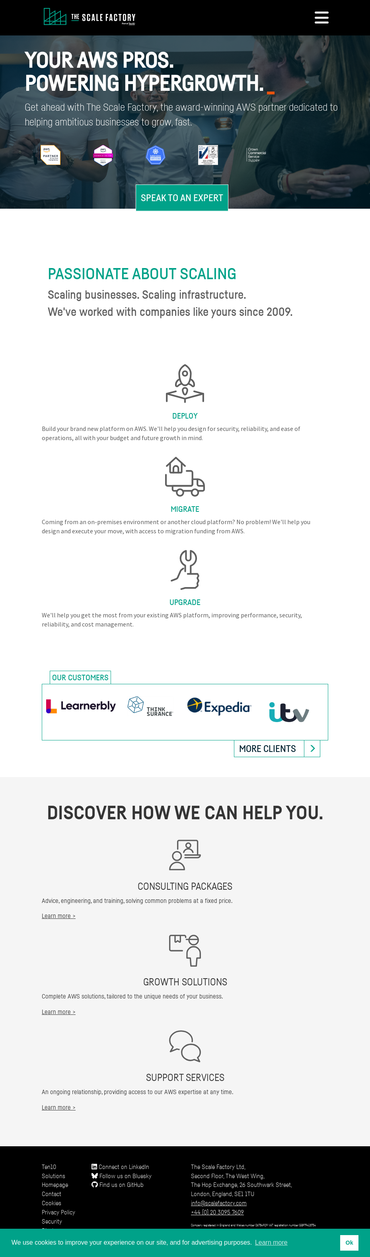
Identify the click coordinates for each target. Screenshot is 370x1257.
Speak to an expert (182, 197)
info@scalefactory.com (219, 1203)
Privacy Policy (58, 1212)
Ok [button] (349, 1242)
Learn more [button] (271, 1242)
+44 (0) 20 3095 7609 (217, 1212)
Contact (51, 1194)
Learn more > (59, 916)
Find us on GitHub (118, 1184)
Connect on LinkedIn (120, 1167)
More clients (267, 748)
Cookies (51, 1203)
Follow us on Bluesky (122, 1176)
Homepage (55, 1184)
